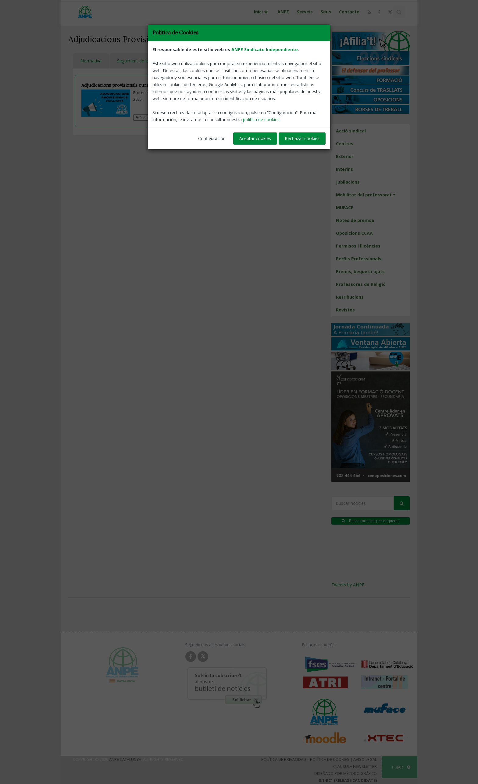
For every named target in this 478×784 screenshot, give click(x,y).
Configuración (212, 138)
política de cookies (261, 119)
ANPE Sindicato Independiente (264, 49)
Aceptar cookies (255, 138)
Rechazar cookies (302, 138)
